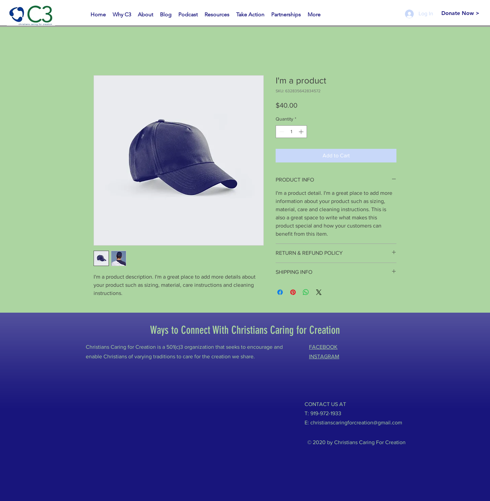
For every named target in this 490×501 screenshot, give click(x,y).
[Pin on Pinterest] (293, 292)
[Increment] (301, 132)
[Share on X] (319, 292)
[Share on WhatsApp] (306, 292)
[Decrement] (281, 132)
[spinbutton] (291, 132)
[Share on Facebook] (280, 292)
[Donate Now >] (460, 13)
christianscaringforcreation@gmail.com (356, 422)
